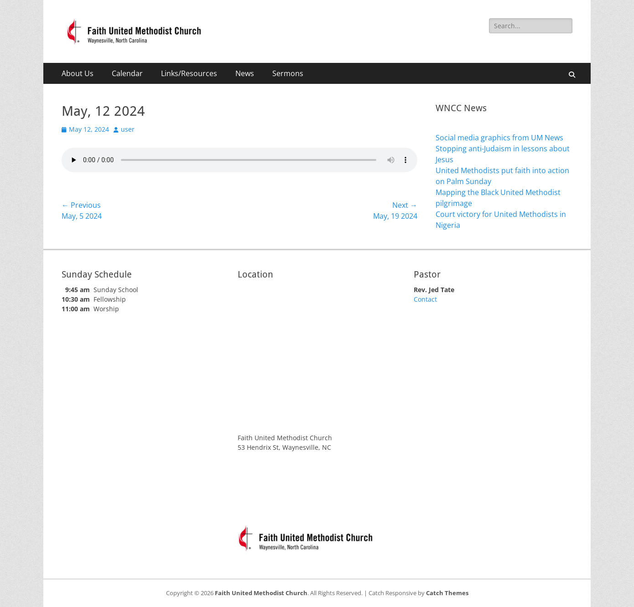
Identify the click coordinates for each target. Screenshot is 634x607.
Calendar (127, 73)
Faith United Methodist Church (261, 593)
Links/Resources (189, 73)
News (244, 73)
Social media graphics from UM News (499, 138)
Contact (425, 299)
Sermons (287, 73)
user (128, 129)
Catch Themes (447, 593)
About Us (78, 73)
